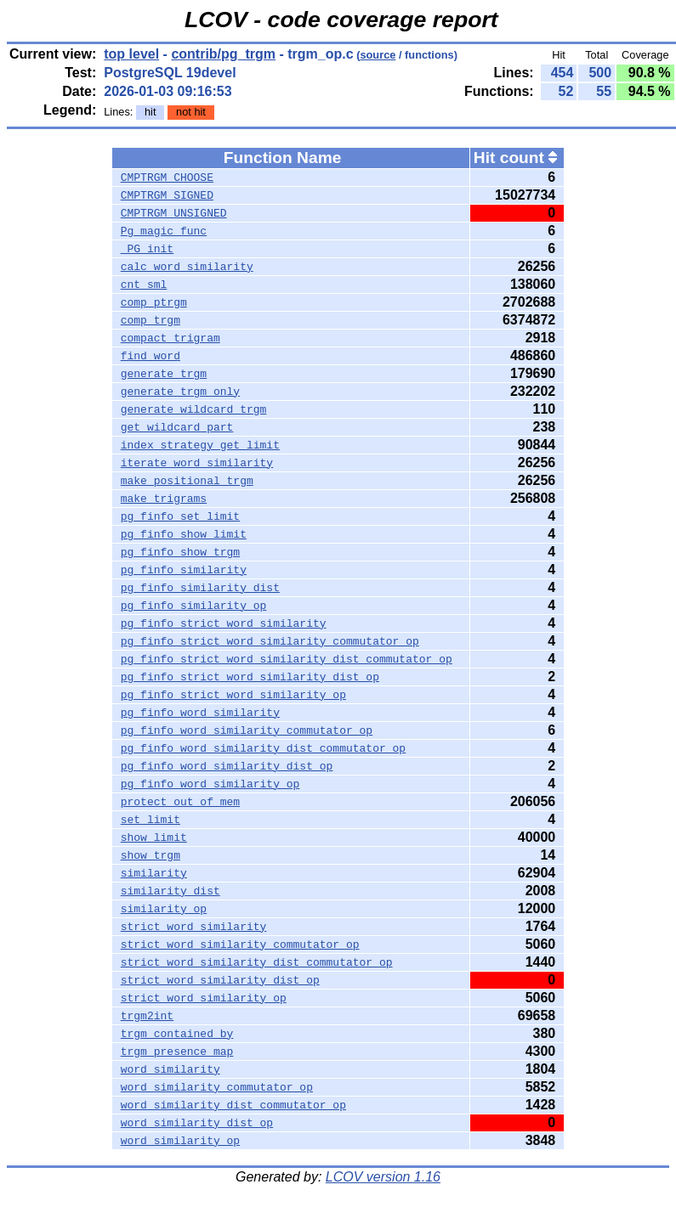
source (377, 54)
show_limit (154, 837)
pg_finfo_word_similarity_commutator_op (246, 730)
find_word (150, 356)
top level (131, 54)
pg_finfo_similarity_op (194, 605)
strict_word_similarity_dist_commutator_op (257, 962)
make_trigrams (164, 498)
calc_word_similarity (187, 266)
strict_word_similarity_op (204, 998)
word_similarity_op (180, 1140)
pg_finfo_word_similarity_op (210, 784)
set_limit (150, 819)
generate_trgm (164, 373)
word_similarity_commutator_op (217, 1087)
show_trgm (150, 855)
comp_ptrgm (154, 302)
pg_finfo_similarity (184, 570)
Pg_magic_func (164, 231)
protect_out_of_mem (180, 801)
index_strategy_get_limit (200, 445)
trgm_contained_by (177, 1033)
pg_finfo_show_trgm (180, 552)
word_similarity (170, 1069)
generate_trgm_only (180, 391)
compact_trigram (170, 338)
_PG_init (147, 249)
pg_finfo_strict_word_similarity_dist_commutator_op (286, 659)
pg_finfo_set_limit (180, 516)
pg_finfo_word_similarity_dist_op (227, 766)
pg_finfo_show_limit (184, 534)
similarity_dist (170, 891)
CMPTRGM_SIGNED (167, 195)
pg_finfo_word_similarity (200, 712)
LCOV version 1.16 (383, 1177)
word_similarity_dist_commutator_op (233, 1105)
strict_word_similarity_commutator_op (240, 944)
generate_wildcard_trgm (194, 409)
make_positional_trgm (187, 480)
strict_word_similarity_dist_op (220, 980)
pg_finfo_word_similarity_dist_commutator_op (263, 748)
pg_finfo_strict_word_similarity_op (233, 694)
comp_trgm (150, 320)
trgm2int (147, 1016)
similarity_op (164, 909)
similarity (154, 873)
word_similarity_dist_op (197, 1123)
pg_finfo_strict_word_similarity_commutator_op (270, 641)
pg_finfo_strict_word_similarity (224, 623)
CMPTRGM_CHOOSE (167, 177)
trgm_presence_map (177, 1051)
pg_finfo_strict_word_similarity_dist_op (250, 677)
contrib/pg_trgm (223, 54)
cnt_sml (144, 284)
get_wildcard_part (177, 427)
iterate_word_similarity (197, 463)
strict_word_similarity (194, 926)
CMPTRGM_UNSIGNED (174, 213)
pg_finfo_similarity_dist (200, 587)
